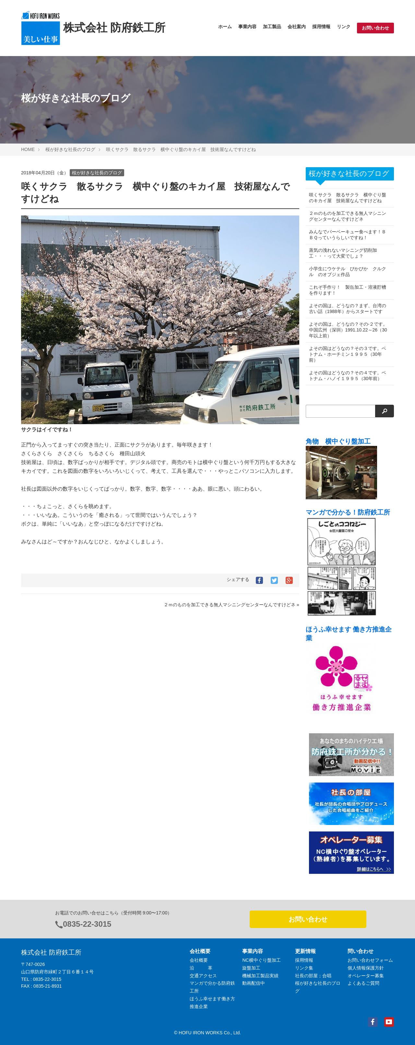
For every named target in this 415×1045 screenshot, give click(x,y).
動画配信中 (253, 983)
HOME (28, 149)
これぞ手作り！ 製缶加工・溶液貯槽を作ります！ (347, 290)
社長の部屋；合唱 (313, 975)
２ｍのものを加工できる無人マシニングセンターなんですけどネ (347, 216)
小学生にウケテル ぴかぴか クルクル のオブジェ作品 (347, 271)
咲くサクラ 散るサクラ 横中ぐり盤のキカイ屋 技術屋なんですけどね (181, 149)
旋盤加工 (251, 967)
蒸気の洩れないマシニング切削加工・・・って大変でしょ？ (343, 253)
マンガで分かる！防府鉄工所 (348, 512)
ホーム (225, 26)
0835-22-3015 (87, 924)
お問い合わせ (375, 27)
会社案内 (297, 26)
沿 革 (201, 967)
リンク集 (304, 967)
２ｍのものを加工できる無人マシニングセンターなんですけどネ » (231, 604)
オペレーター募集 (366, 975)
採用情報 (321, 26)
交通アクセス (203, 975)
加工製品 (272, 26)
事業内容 (247, 26)
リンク (343, 26)
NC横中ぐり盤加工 (261, 960)
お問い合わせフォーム (370, 960)
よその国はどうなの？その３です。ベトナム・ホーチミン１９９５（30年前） (347, 354)
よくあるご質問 (363, 983)
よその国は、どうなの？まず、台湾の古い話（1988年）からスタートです (347, 308)
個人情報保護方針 (366, 967)
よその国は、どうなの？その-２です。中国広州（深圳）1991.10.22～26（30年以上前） (348, 329)
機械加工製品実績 (260, 975)
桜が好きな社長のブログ (70, 149)
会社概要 (199, 960)
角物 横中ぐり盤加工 (338, 441)
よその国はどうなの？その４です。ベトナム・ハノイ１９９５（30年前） (347, 375)
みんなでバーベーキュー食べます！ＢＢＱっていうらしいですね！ (347, 234)
